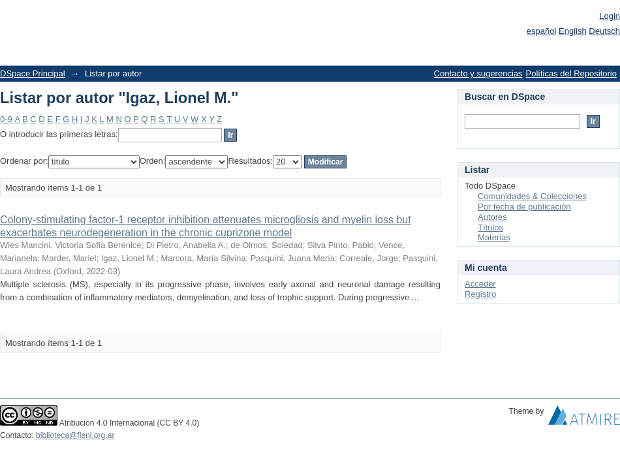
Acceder (480, 284)
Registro (480, 294)
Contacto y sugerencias (478, 73)
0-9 (6, 119)
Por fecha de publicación (524, 207)
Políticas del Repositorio (571, 73)
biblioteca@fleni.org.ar (75, 435)
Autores (492, 217)
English (573, 31)
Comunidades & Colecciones (532, 196)
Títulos (490, 227)
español (542, 31)
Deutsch (604, 31)
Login (609, 16)
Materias (494, 237)
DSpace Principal (32, 73)
